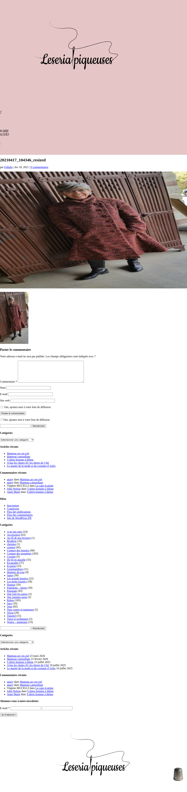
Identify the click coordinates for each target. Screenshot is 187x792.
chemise (11, 548)
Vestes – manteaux (17, 626)
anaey (10, 483)
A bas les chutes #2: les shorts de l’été (28, 467)
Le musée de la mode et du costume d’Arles (31, 470)
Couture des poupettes (19, 557)
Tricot (10, 616)
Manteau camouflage (18, 460)
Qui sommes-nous (17, 601)
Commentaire (8, 385)
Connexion (13, 512)
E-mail (4, 398)
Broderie (12, 545)
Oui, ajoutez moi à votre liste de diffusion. (25, 423)
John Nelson (14, 492)
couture (11, 551)
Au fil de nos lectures (19, 542)
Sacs (9, 607)
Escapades (13, 567)
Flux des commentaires (20, 519)
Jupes (10, 579)
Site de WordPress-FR (19, 522)
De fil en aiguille (16, 563)
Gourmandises (15, 573)
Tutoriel (11, 620)
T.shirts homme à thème (20, 463)
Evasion (11, 570)
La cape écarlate (44, 489)
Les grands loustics (17, 582)
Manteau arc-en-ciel (18, 457)
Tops (9, 610)
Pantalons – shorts (17, 591)
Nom (3, 391)
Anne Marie (13, 496)
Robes (10, 604)
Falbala (8, 167)
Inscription (13, 509)
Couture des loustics (18, 554)
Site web (5, 404)
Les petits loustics (17, 585)
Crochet (11, 560)
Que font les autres (17, 598)
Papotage (12, 595)
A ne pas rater (14, 535)
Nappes (11, 588)
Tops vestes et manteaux (20, 613)
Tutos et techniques (17, 623)
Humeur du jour (16, 576)
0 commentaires (39, 167)
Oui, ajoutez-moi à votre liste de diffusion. (26, 411)
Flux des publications (19, 515)
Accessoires (13, 539)
